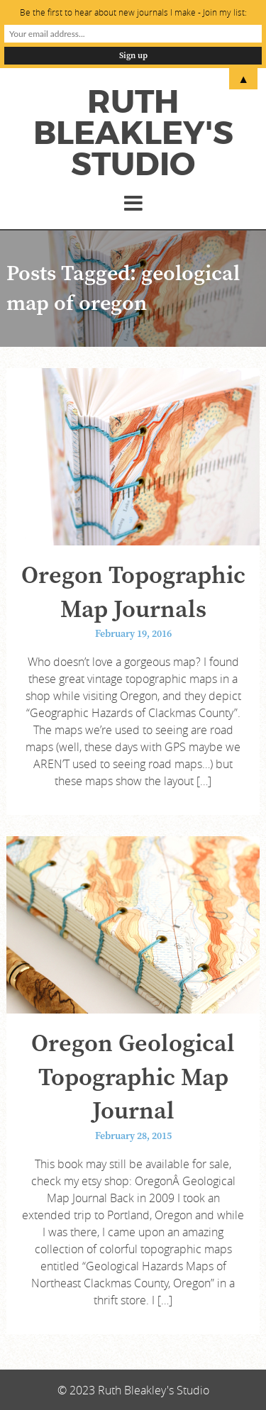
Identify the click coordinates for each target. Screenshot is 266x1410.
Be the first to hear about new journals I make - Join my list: (133, 12)
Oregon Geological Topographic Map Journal (133, 1077)
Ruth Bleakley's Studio (133, 133)
